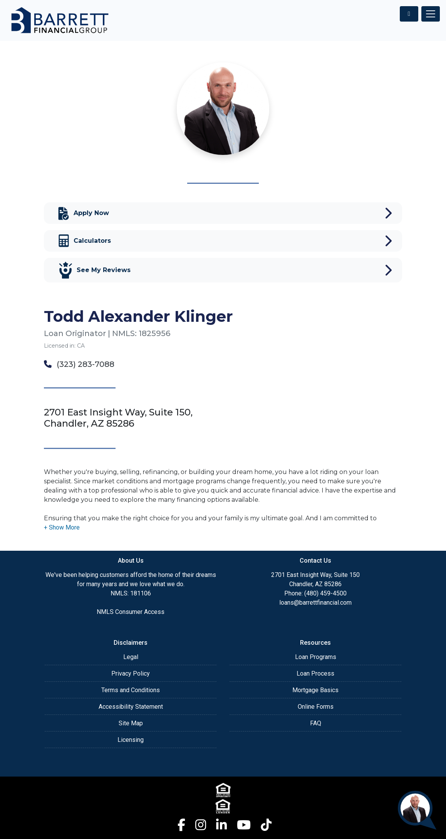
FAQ (315, 723)
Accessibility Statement (131, 706)
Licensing (130, 739)
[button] (62, 527)
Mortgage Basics (315, 690)
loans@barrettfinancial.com (315, 602)
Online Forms (316, 706)
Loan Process (315, 673)
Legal (130, 657)
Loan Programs (315, 657)
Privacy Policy (130, 673)
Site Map (131, 723)
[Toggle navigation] (430, 14)
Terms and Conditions (130, 690)
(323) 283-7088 (79, 364)
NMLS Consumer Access (130, 611)
